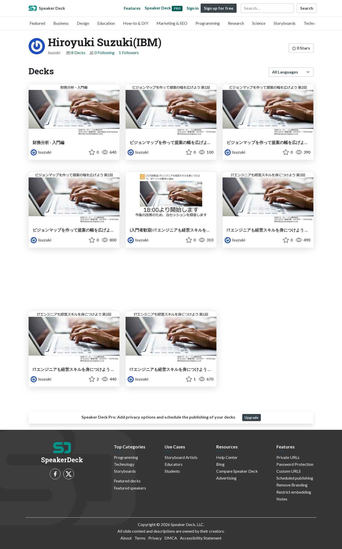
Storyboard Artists (181, 457)
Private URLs (287, 457)
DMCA (170, 537)
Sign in (193, 8)
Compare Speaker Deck (237, 471)
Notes (281, 498)
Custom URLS (288, 471)
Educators (173, 464)
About (126, 537)
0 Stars (301, 47)
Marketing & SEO (171, 23)
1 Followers (129, 52)
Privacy (155, 537)
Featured (37, 23)
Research (236, 23)
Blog (220, 464)
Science (258, 23)
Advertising (226, 477)
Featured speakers (130, 487)
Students (172, 471)
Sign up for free (218, 8)
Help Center (227, 457)
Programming (208, 23)
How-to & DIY (135, 23)
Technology (314, 23)
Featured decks (127, 480)
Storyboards (285, 23)
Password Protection (294, 464)
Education (106, 23)
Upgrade (252, 418)
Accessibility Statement (201, 537)
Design (83, 23)
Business (61, 23)
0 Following (104, 52)
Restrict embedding (293, 492)
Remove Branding (292, 484)
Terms (140, 537)
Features (132, 8)
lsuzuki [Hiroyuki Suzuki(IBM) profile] (41, 152)
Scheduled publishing (294, 477)
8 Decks (78, 52)
